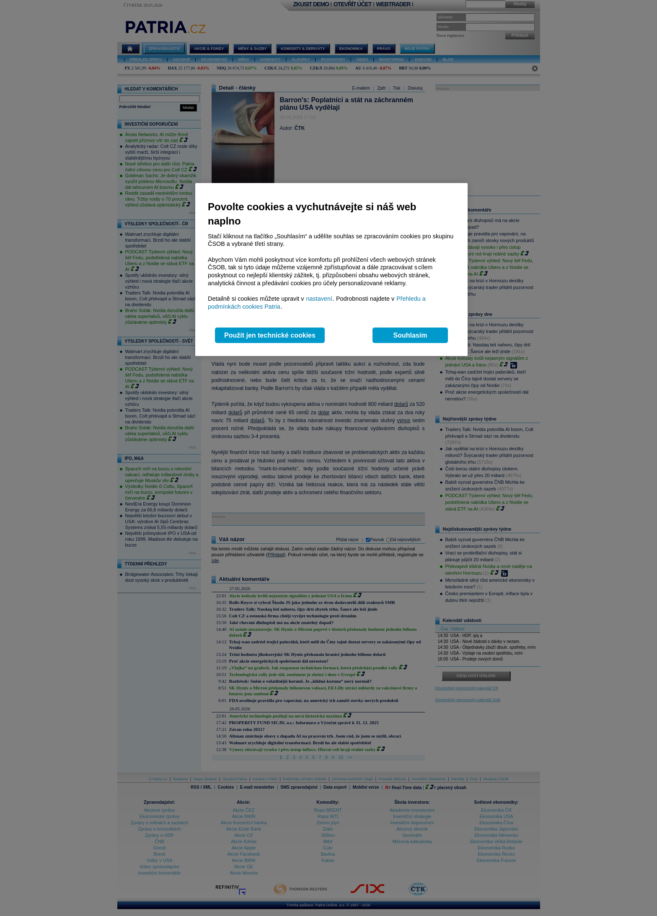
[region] (331, 269)
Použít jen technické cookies (270, 335)
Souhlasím (410, 335)
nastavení (319, 298)
